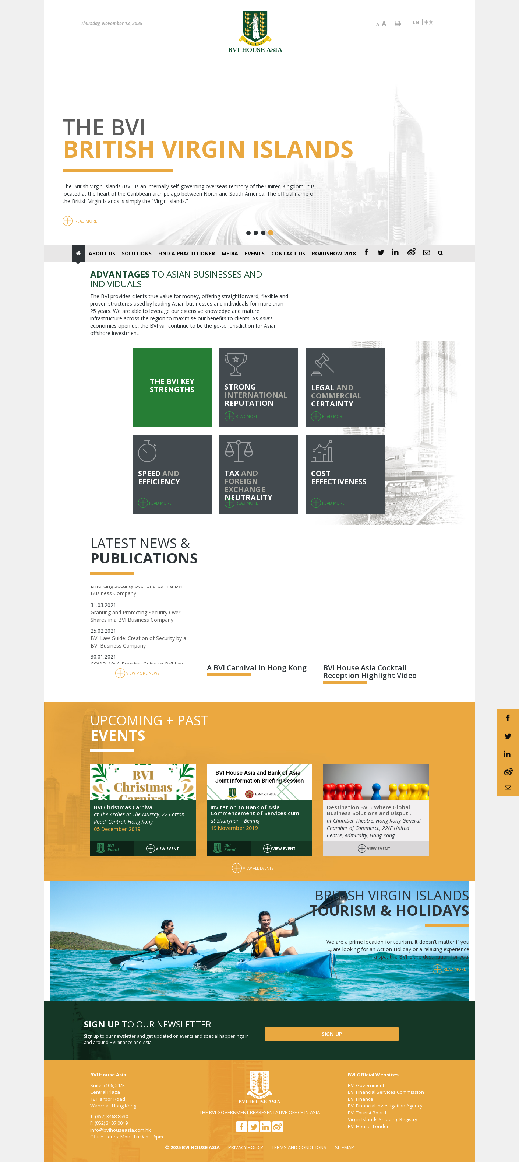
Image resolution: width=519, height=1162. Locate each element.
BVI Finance (360, 1099)
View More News (137, 673)
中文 (428, 22)
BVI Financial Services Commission (386, 1092)
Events (255, 253)
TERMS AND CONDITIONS (299, 1147)
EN (416, 22)
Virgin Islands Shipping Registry (382, 1119)
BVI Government (366, 1085)
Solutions (137, 253)
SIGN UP (332, 1033)
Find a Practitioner (186, 253)
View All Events (252, 868)
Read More (80, 221)
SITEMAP (344, 1147)
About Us (102, 253)
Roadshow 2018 (334, 253)
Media (230, 253)
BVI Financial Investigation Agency (385, 1105)
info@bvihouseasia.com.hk (120, 1130)
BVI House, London (369, 1126)
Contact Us (288, 253)
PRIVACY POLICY (245, 1147)
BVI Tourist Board (367, 1112)
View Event (162, 849)
